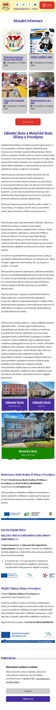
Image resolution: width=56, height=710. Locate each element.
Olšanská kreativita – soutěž (25, 9)
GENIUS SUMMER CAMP (41, 57)
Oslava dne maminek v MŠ (14, 101)
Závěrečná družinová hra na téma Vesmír (13, 58)
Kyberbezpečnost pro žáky (41, 101)
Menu (49, 5)
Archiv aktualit (28, 121)
